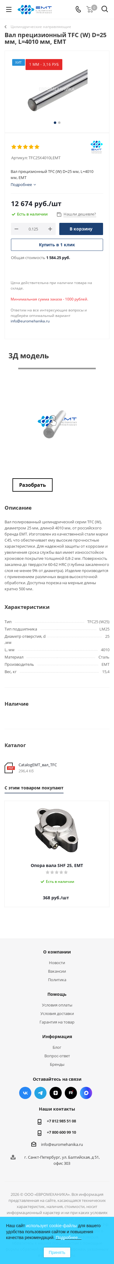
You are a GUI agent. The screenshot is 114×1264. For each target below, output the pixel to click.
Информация (57, 1036)
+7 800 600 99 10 (61, 1132)
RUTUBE (71, 1093)
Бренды (57, 1064)
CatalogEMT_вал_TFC (38, 764)
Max (86, 1093)
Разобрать (32, 485)
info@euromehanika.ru (30, 321)
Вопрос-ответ (57, 1056)
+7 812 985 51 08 (61, 1121)
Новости (57, 962)
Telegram (40, 1093)
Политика (57, 979)
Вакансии (57, 971)
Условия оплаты (57, 1005)
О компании (57, 952)
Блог (57, 1047)
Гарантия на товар (57, 1022)
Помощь (57, 994)
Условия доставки (57, 1013)
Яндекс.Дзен (56, 1093)
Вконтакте (25, 1093)
